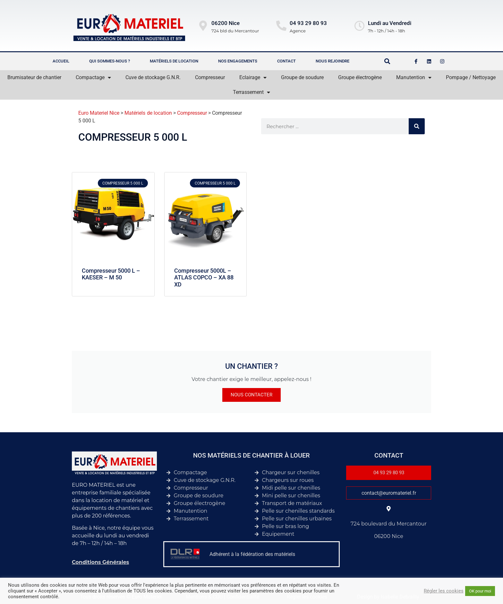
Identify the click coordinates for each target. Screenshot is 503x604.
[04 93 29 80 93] (281, 26)
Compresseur (210, 77)
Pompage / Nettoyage (471, 77)
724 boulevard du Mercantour (389, 524)
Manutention (413, 77)
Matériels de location (174, 61)
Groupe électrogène (360, 77)
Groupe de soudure (302, 77)
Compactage (93, 77)
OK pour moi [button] (480, 591)
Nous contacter (251, 395)
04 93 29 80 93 (308, 23)
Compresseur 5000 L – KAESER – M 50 (111, 274)
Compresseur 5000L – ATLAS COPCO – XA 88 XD (204, 277)
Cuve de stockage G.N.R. (153, 77)
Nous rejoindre (332, 61)
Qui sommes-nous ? (109, 61)
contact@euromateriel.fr (389, 493)
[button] (387, 61)
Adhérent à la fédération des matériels (252, 554)
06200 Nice (388, 536)
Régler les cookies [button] (444, 591)
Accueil (61, 61)
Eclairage (253, 77)
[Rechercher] (417, 126)
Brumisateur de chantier (34, 77)
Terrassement (251, 92)
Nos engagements (237, 61)
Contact (286, 61)
